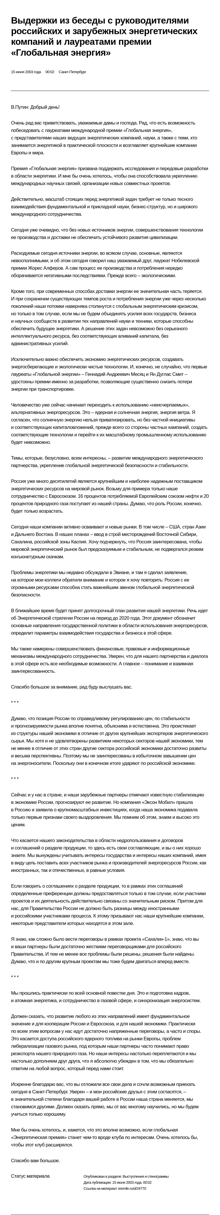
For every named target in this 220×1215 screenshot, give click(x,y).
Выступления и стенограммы (145, 1176)
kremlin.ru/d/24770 (132, 1188)
